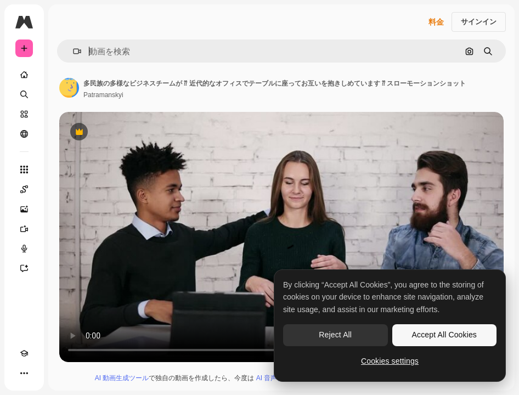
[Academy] (24, 353)
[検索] (24, 94)
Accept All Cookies (444, 334)
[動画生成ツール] (24, 229)
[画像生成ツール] (24, 209)
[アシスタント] (24, 268)
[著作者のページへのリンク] (69, 88)
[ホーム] (24, 74)
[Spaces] (24, 189)
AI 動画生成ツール (122, 378)
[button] (73, 51)
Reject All (335, 334)
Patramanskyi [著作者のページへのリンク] (103, 95)
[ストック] (24, 114)
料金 (436, 22)
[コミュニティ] (24, 134)
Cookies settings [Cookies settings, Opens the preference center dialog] (390, 361)
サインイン (479, 22)
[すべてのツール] (24, 169)
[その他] (24, 373)
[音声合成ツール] (24, 248)
